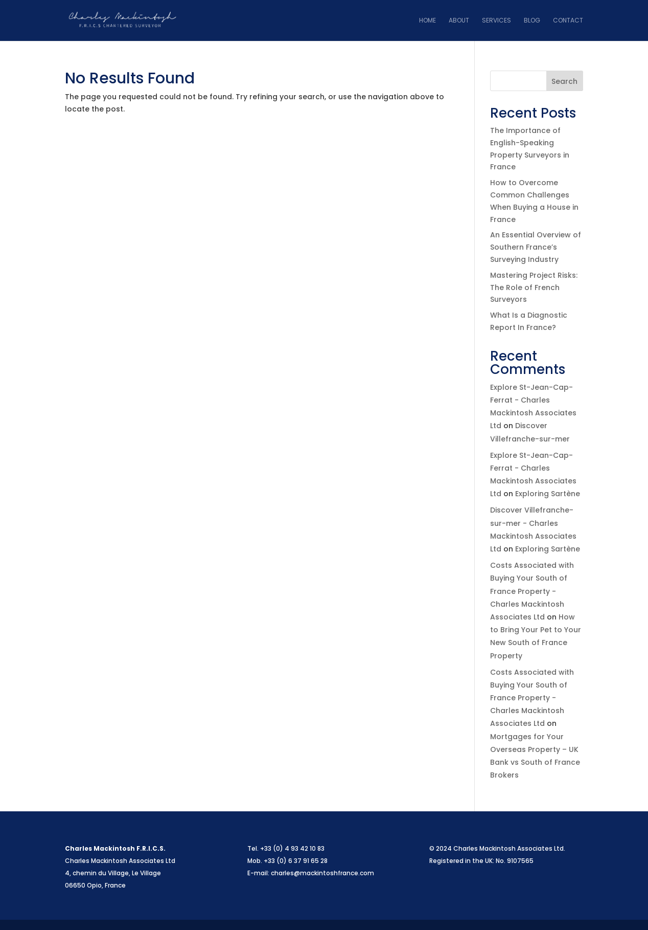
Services (496, 21)
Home (427, 21)
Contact (568, 21)
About (459, 21)
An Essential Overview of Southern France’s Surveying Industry (535, 247)
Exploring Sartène (547, 494)
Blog (532, 21)
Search (564, 81)
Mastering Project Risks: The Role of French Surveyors (533, 287)
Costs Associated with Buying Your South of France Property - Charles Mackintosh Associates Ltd (532, 591)
